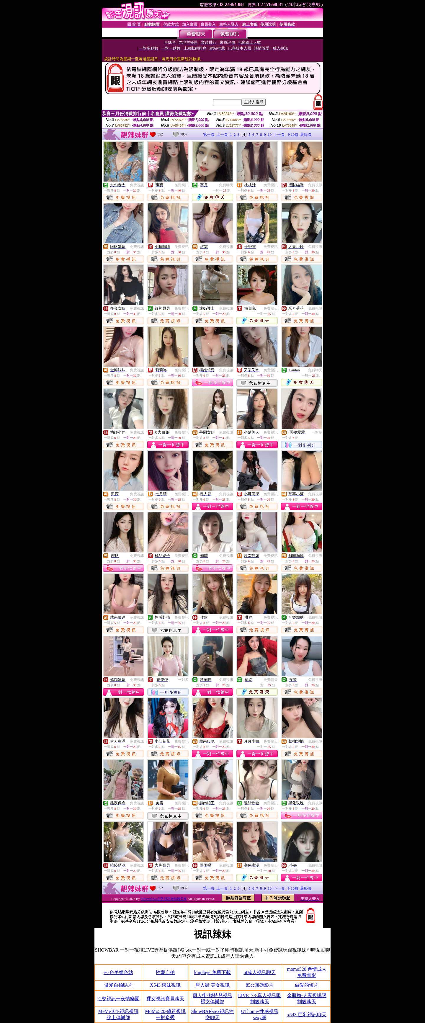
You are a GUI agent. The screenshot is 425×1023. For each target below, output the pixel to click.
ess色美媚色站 (118, 972)
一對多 (317, 432)
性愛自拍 (165, 972)
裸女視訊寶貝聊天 (165, 998)
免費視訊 (137, 185)
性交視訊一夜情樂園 (118, 998)
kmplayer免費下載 (212, 972)
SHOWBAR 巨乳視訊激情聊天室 (163, 899)
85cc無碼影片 (259, 985)
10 (270, 134)
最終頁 (306, 134)
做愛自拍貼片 (118, 985)
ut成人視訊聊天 (259, 972)
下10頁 (292, 134)
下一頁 (279, 134)
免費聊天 (226, 185)
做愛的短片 (306, 985)
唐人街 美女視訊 (212, 985)
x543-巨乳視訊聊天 (306, 1014)
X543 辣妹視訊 (165, 985)
